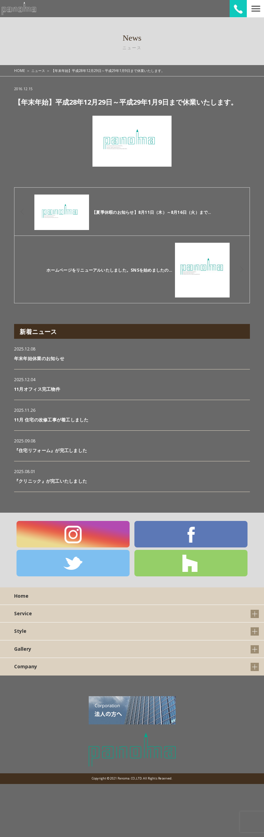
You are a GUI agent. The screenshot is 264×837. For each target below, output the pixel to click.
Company (25, 666)
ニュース (38, 70)
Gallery (22, 649)
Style (20, 631)
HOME (19, 70)
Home (21, 596)
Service (23, 613)
